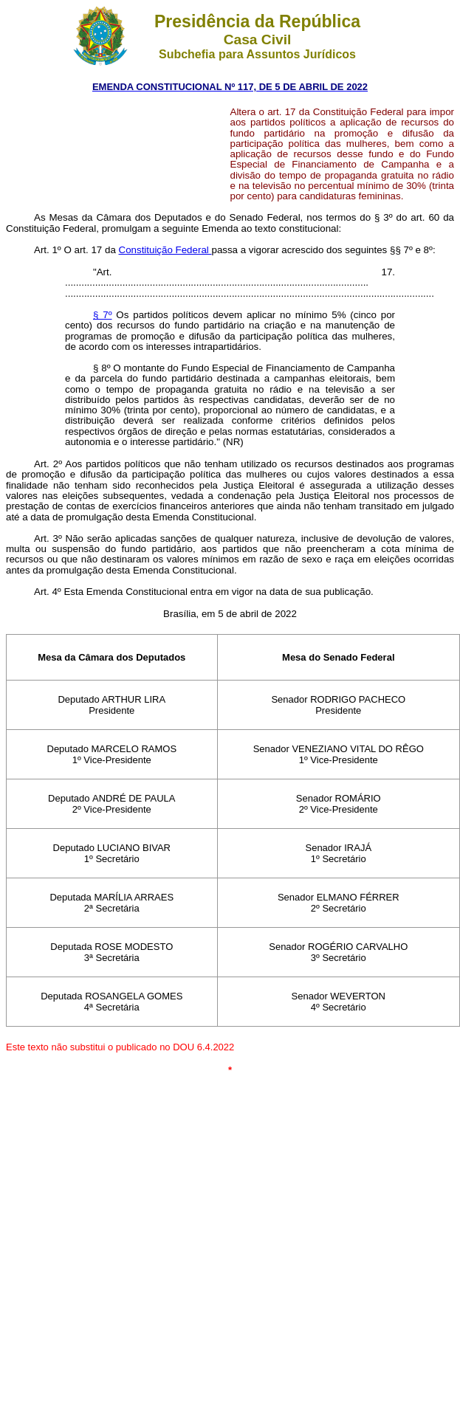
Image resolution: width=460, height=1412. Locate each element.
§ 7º (102, 314)
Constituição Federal (165, 249)
